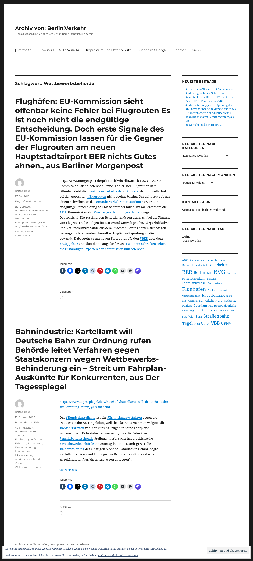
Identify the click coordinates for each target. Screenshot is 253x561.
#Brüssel (132, 191)
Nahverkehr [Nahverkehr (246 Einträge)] (206, 300)
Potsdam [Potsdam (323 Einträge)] (200, 305)
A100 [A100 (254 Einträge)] (185, 260)
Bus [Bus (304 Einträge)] (209, 273)
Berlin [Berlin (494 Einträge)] (199, 272)
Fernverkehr (34, 443)
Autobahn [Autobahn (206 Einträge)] (212, 260)
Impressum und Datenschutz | (109, 50)
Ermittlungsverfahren (28, 439)
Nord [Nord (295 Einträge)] (219, 300)
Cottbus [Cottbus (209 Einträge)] (231, 273)
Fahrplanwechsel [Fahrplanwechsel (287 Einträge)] (194, 283)
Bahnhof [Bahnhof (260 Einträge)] (187, 265)
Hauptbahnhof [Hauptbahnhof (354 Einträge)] (213, 295)
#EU (63, 212)
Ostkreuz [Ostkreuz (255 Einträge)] (230, 300)
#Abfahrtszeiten (72, 428)
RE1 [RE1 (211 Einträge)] (210, 305)
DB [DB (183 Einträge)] (183, 279)
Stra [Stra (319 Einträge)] (199, 316)
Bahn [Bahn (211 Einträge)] (223, 260)
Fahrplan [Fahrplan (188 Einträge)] (211, 278)
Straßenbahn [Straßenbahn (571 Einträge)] (216, 316)
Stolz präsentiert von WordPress (70, 544)
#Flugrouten (96, 196)
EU (20, 214)
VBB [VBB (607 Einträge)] (215, 323)
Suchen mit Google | (153, 50)
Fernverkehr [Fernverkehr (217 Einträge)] (215, 283)
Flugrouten (30, 214)
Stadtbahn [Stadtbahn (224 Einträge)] (188, 316)
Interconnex (22, 451)
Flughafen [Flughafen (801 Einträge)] (194, 289)
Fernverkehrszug (25, 447)
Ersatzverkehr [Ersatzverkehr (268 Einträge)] (196, 278)
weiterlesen (68, 470)
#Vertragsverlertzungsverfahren (117, 212)
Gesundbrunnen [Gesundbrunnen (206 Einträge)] (191, 295)
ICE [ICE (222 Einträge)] (184, 300)
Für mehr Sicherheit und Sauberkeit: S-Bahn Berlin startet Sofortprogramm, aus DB (210, 117)
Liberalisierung (24, 455)
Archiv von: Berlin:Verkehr (50, 28)
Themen (180, 50)
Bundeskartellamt (26, 431)
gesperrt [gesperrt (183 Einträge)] (223, 290)
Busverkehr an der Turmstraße (203, 124)
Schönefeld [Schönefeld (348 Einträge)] (209, 310)
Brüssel (25, 206)
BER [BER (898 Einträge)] (187, 272)
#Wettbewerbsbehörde (104, 191)
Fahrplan (39, 422)
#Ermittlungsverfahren (124, 417)
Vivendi (19, 463)
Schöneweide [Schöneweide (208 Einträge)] (227, 310)
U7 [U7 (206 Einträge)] (208, 323)
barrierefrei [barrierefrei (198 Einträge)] (201, 265)
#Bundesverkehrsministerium (118, 202)
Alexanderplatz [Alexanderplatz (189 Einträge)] (198, 260)
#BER (144, 238)
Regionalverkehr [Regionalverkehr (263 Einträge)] (225, 305)
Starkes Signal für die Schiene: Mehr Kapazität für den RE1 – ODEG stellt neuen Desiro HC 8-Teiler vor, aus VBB (210, 97)
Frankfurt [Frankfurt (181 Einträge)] (212, 290)
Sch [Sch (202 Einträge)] (197, 310)
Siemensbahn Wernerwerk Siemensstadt (209, 89)
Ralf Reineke (22, 190)
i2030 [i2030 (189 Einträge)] (229, 296)
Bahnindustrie (24, 422)
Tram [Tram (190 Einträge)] (197, 324)
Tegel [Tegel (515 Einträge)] (187, 323)
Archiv (196, 50)
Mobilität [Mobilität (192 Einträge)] (193, 300)
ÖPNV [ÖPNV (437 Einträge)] (226, 323)
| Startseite (23, 50)
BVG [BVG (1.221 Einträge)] (219, 271)
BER (17, 206)
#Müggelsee (69, 244)
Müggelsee (22, 218)
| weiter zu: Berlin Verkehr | (61, 50)
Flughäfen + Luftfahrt (28, 201)
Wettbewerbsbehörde (33, 226)
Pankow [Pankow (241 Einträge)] (187, 305)
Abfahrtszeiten (24, 427)
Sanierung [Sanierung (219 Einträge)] (188, 310)
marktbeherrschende (28, 459)
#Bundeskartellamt (80, 417)
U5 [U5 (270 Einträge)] (203, 323)
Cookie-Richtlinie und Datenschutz (118, 555)
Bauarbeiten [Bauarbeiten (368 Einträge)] (218, 265)
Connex (19, 435)
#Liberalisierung (72, 449)
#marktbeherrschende (76, 438)
